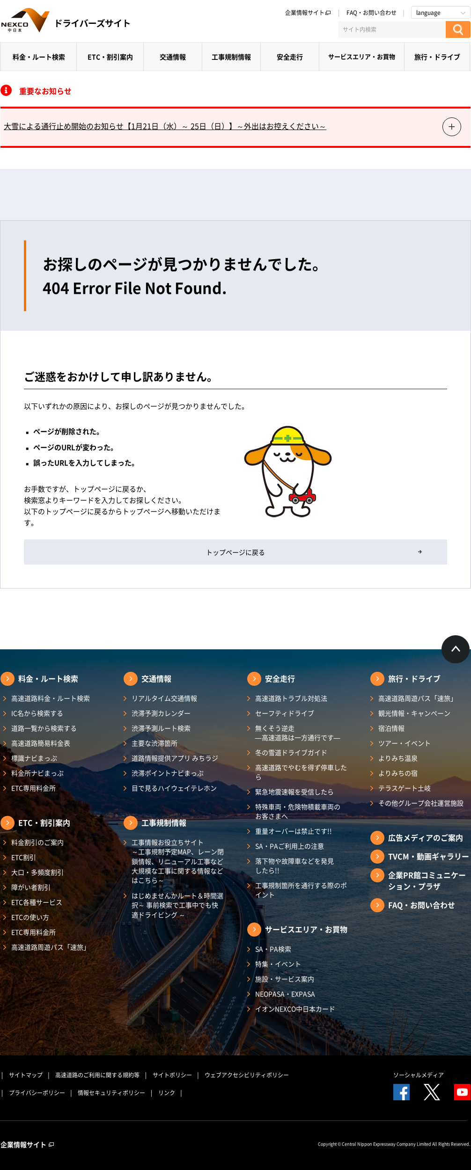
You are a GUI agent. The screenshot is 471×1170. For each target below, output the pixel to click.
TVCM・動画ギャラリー (428, 856)
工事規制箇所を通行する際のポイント (301, 889)
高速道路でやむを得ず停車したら (301, 772)
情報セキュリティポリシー (111, 1093)
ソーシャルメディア (418, 1075)
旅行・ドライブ (437, 56)
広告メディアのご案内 (425, 837)
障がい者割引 (31, 887)
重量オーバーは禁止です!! (293, 831)
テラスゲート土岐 (404, 787)
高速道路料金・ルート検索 (50, 698)
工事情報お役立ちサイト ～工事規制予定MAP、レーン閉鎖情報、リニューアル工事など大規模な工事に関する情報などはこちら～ (178, 861)
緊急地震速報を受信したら (294, 791)
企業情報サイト (308, 12)
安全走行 (290, 56)
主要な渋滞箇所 (154, 743)
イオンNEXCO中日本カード (295, 1008)
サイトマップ (26, 1075)
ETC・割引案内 (110, 56)
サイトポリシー (172, 1075)
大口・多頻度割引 (37, 872)
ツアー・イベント (404, 743)
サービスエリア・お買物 (361, 56)
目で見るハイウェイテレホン (174, 787)
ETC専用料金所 (33, 787)
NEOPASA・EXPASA (285, 993)
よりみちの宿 (398, 773)
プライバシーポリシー (37, 1093)
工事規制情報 (231, 56)
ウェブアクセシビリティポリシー (247, 1075)
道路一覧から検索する (44, 728)
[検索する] (458, 29)
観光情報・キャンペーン (414, 713)
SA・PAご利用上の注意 (289, 845)
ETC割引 (23, 857)
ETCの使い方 (30, 917)
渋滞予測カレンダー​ (161, 713)
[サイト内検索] (392, 29)
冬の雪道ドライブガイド (291, 752)
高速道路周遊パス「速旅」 (50, 947)
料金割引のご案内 (37, 842)
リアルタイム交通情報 (164, 698)
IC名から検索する (37, 713)
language (428, 12)
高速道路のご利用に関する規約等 (97, 1075)
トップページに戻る (235, 552)
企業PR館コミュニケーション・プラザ (427, 880)
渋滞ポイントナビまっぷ (168, 773)
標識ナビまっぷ (34, 758)
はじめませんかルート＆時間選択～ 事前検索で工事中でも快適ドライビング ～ (177, 905)
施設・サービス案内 (284, 978)
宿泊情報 (391, 728)
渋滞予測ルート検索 (161, 728)
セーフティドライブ (284, 713)
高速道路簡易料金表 (40, 743)
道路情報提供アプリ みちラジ (175, 758)
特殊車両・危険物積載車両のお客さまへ (297, 811)
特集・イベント (278, 963)
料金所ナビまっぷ (37, 773)
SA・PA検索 (273, 948)
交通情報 (173, 56)
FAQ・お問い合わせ (371, 12)
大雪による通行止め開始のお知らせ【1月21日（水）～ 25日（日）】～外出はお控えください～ (165, 125)
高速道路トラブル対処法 (291, 698)
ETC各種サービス (36, 902)
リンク (166, 1093)
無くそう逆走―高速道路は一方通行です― (297, 732)
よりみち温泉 (398, 758)
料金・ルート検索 (39, 56)
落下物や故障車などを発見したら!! (294, 865)
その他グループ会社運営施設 (421, 802)
